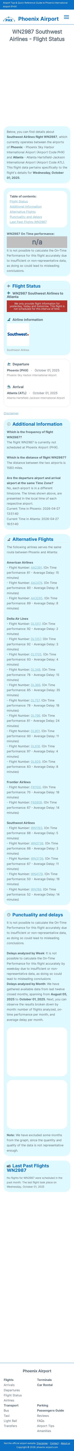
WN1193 (36, 828)
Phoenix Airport (38, 18)
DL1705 (36, 654)
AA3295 (37, 598)
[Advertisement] (37, 85)
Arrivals (9, 1385)
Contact (54, 1443)
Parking (42, 1405)
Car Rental (45, 1385)
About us (65, 1443)
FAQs (40, 1421)
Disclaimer (42, 1443)
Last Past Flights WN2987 (28, 222)
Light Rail (10, 1421)
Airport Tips (45, 1426)
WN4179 (37, 874)
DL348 (35, 669)
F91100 (36, 787)
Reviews (43, 1416)
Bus (6, 1410)
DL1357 (36, 639)
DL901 (35, 731)
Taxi (7, 1416)
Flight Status (19, 201)
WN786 (36, 889)
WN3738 (37, 843)
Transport (11, 1405)
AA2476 (36, 583)
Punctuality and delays (26, 217)
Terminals (44, 1380)
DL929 (35, 761)
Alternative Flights (23, 212)
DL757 (35, 700)
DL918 (35, 746)
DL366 (35, 685)
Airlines (9, 1400)
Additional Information (26, 206)
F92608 (36, 802)
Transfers (10, 1426)
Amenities (44, 1431)
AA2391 (36, 567)
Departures (12, 1390)
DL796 (35, 715)
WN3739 (37, 858)
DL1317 (35, 624)
